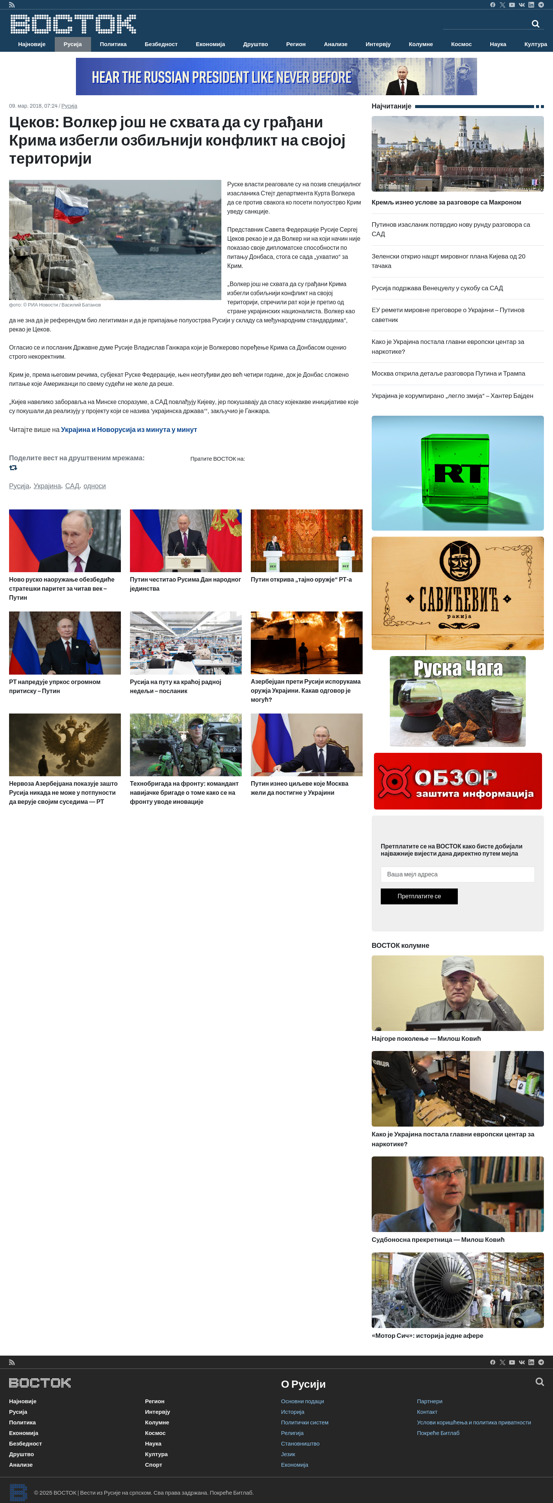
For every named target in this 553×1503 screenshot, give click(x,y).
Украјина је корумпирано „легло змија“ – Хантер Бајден (452, 395)
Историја (292, 1412)
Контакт (427, 1412)
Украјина (47, 486)
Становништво (300, 1444)
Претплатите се (419, 896)
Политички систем (305, 1422)
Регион (296, 44)
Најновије (32, 44)
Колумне (421, 44)
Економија (210, 44)
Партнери (429, 1401)
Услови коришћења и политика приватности (474, 1422)
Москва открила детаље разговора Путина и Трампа (448, 373)
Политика (113, 44)
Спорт (153, 1465)
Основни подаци (302, 1401)
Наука (498, 44)
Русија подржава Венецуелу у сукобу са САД (437, 288)
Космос (461, 44)
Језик (288, 1454)
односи (94, 486)
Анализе (336, 44)
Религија (292, 1433)
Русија (73, 44)
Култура (156, 1454)
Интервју (378, 44)
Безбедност (161, 44)
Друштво (255, 44)
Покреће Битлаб (438, 1433)
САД (72, 486)
